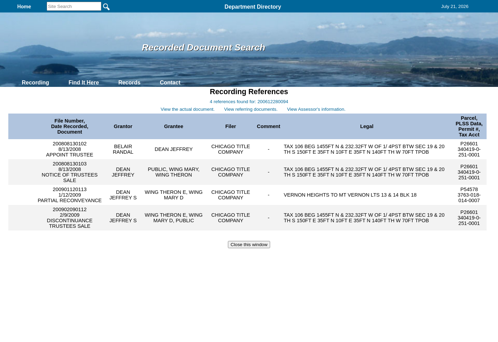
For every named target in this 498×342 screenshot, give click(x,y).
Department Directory (252, 7)
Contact (170, 83)
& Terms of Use (271, 258)
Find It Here (83, 83)
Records (129, 83)
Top (134, 258)
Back (154, 258)
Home (181, 258)
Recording (35, 83)
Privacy (246, 258)
